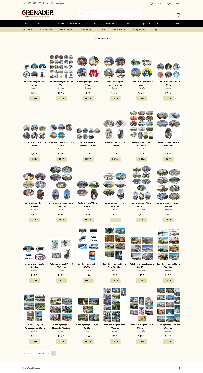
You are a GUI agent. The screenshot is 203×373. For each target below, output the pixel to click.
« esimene (27, 353)
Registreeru (175, 3)
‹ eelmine (40, 353)
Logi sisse (157, 3)
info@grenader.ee (57, 3)
